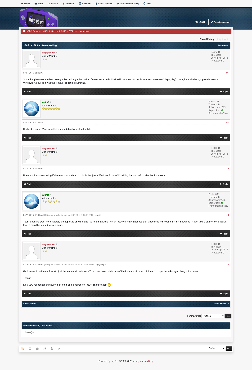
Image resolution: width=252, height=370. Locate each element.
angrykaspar (48, 52)
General (54, 31)
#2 (227, 122)
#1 (227, 73)
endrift (98, 215)
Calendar (84, 3)
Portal (38, 3)
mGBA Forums (33, 31)
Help (147, 3)
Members (68, 3)
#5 (227, 264)
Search (53, 3)
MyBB (114, 361)
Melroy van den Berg (143, 361)
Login (200, 22)
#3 (227, 168)
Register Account (220, 22)
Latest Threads (104, 3)
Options (223, 45)
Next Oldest (31, 303)
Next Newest (220, 303)
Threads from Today (128, 3)
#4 (227, 215)
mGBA (45, 31)
